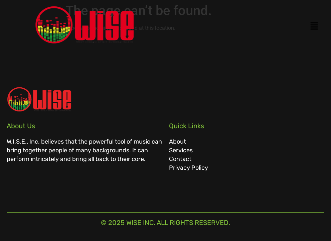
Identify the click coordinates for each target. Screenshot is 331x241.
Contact (180, 159)
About (177, 141)
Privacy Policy (188, 167)
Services (181, 150)
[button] (246, 26)
